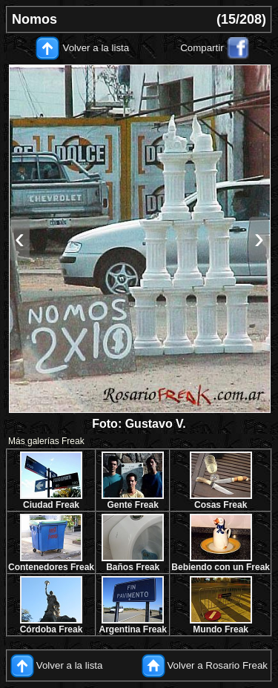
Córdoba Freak (51, 629)
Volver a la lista (96, 47)
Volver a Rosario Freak (217, 665)
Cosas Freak (220, 505)
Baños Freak (132, 567)
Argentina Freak (133, 629)
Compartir (202, 47)
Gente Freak (132, 505)
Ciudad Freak (51, 505)
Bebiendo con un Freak (220, 567)
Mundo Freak (220, 629)
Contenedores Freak (51, 567)
